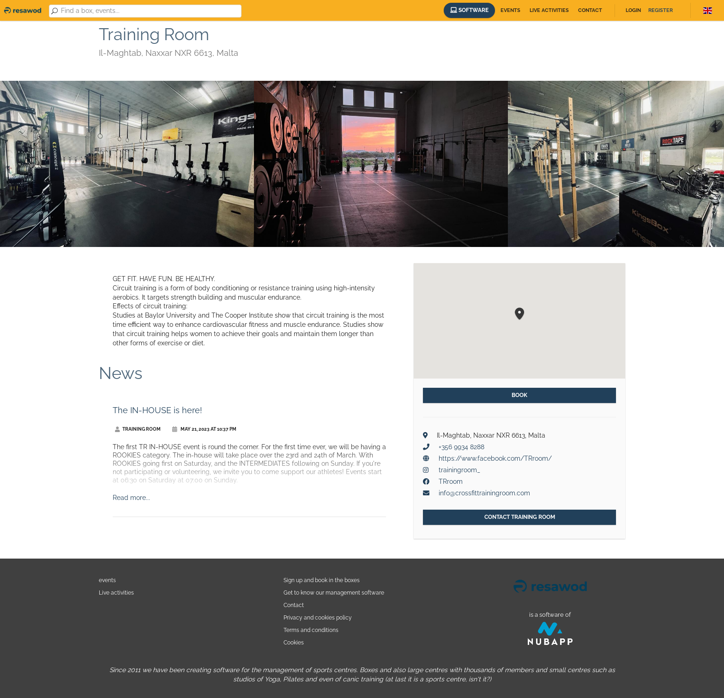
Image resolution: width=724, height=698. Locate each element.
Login (633, 10)
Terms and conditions (311, 629)
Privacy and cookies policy (318, 617)
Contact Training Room (519, 517)
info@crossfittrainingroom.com (484, 493)
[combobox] (149, 11)
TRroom (451, 481)
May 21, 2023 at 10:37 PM (204, 429)
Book (519, 395)
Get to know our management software (334, 592)
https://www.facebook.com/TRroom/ (495, 458)
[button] (519, 314)
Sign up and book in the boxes (322, 580)
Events (510, 10)
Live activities (549, 10)
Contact (590, 10)
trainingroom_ (459, 470)
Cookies (294, 642)
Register (660, 10)
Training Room (138, 429)
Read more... (131, 497)
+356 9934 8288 (461, 447)
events (107, 580)
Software (469, 10)
